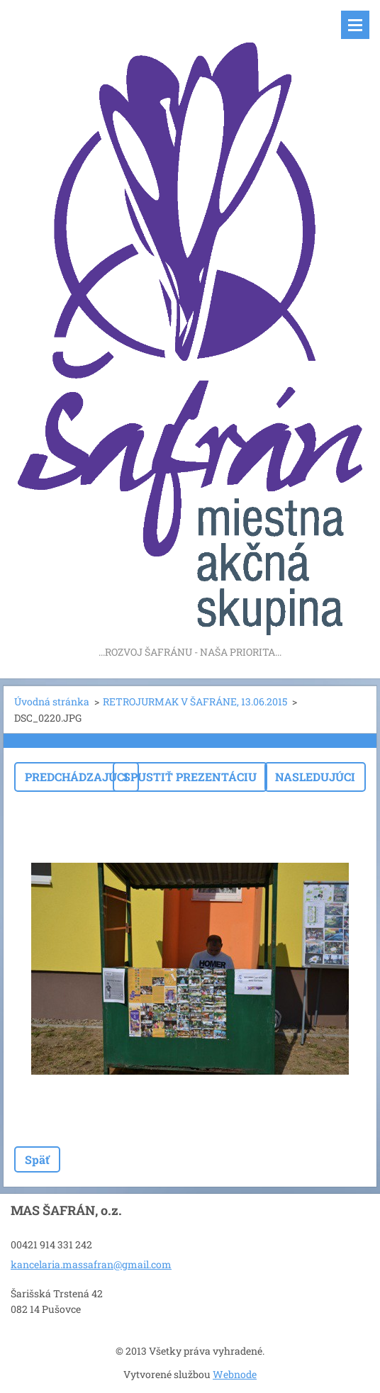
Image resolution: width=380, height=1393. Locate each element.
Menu (355, 25)
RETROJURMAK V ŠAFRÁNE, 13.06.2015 (195, 701)
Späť (37, 1159)
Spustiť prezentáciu (190, 776)
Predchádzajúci (76, 776)
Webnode (235, 1374)
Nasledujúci (315, 776)
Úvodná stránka (51, 701)
